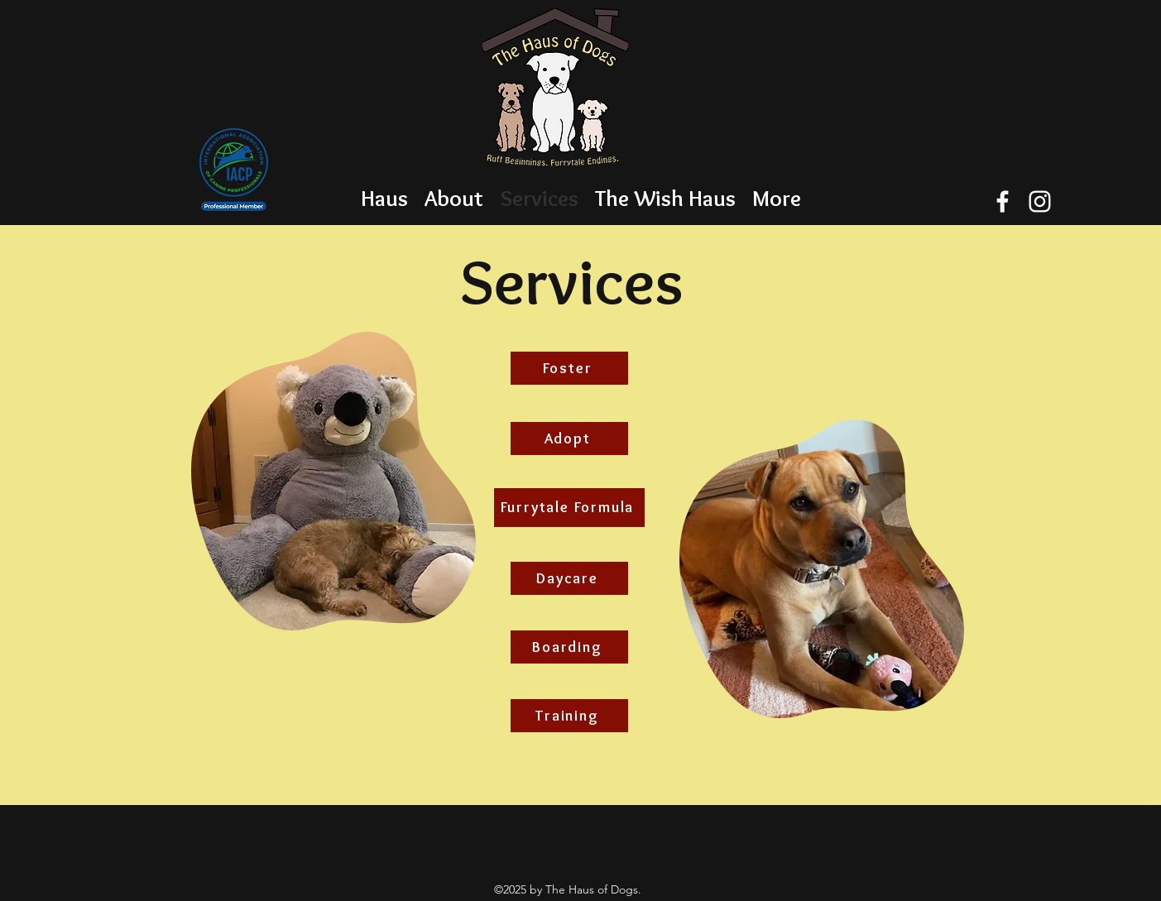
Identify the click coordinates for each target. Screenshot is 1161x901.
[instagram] (1039, 201)
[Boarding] (569, 647)
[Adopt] (569, 438)
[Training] (569, 715)
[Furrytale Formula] (569, 507)
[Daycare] (569, 578)
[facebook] (1002, 201)
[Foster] (569, 368)
